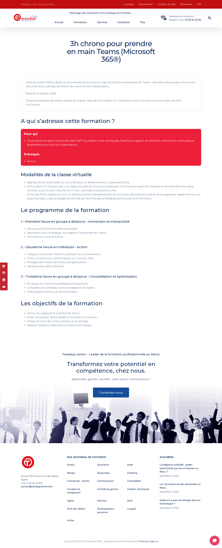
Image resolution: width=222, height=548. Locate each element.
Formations (80, 22)
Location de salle (166, 4)
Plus (142, 22)
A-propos (129, 4)
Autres (70, 520)
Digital (70, 500)
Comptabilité (134, 481)
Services (102, 22)
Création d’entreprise (138, 489)
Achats (71, 464)
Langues (131, 508)
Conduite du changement (74, 491)
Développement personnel (105, 510)
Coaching (132, 473)
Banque (71, 473)
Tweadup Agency (148, 541)
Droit (130, 500)
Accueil (59, 22)
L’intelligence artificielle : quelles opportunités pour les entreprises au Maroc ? (179, 468)
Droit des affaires (76, 508)
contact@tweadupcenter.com (37, 486)
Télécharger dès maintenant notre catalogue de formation (100, 13)
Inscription (124, 22)
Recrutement (146, 4)
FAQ (199, 4)
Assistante (103, 464)
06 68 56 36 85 (193, 19)
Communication (105, 481)
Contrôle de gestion (107, 489)
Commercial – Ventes (78, 481)
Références (186, 4)
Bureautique (103, 473)
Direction (102, 500)
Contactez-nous (111, 392)
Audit (130, 464)
